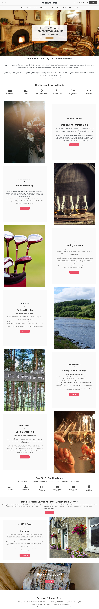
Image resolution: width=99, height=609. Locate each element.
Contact (76, 7)
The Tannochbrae (49, 3)
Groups (36, 7)
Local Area (52, 7)
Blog (58, 7)
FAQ (70, 7)
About (64, 7)
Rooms (29, 7)
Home (22, 7)
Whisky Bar (43, 7)
